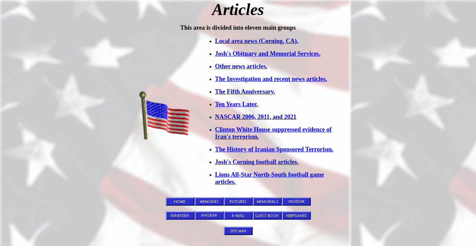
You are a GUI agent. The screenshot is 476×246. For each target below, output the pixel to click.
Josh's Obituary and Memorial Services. (268, 53)
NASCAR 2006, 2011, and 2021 (255, 116)
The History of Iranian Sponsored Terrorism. (274, 149)
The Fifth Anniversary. (245, 91)
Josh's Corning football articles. (257, 162)
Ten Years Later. (236, 104)
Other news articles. (241, 66)
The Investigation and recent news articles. (271, 79)
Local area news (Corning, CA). (257, 41)
